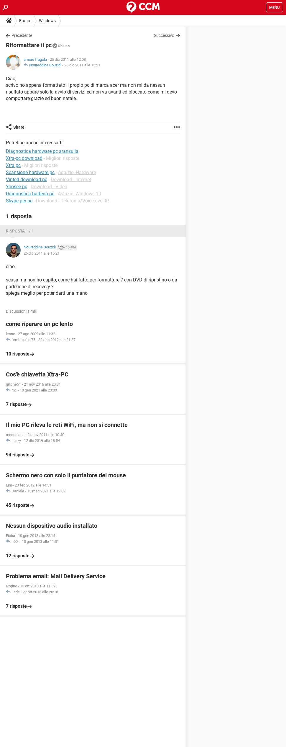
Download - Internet (71, 179)
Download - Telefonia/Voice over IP (72, 201)
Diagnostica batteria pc (30, 193)
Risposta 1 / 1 (20, 231)
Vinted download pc (26, 179)
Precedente (21, 35)
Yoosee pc (16, 186)
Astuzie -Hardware (77, 172)
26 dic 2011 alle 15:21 (82, 65)
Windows (47, 20)
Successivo (164, 35)
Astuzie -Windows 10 (79, 193)
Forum (25, 20)
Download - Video (49, 186)
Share (18, 127)
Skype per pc (19, 201)
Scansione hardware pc (30, 172)
